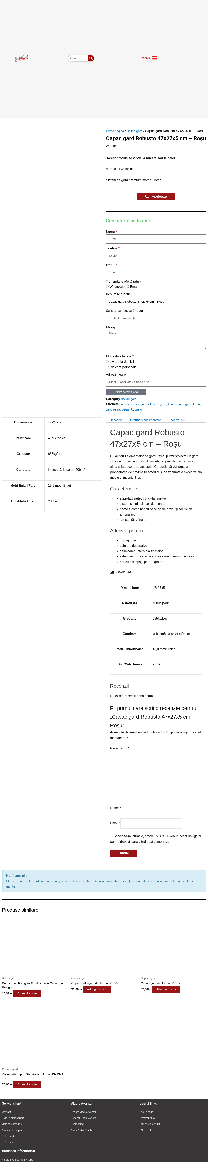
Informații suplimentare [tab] (148, 425)
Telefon (112, 253)
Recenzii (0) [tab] (181, 425)
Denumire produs (118, 299)
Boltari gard (136, 131)
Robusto (138, 415)
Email (110, 270)
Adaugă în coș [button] (32, 1003)
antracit (125, 409)
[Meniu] (155, 58)
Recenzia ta (119, 753)
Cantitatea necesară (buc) (124, 316)
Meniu (146, 58)
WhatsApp (117, 292)
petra (126, 415)
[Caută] (91, 58)
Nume (110, 237)
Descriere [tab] (117, 425)
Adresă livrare (116, 380)
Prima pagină (115, 131)
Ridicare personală (122, 372)
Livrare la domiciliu (122, 367)
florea (175, 409)
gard (184, 409)
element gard (159, 409)
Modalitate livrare (119, 362)
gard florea (197, 409)
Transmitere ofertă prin (123, 287)
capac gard (140, 409)
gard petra (113, 415)
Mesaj (110, 332)
